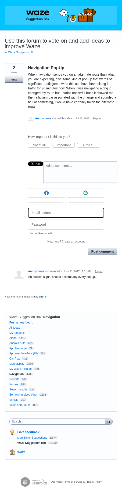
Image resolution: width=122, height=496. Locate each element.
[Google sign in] (85, 193)
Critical (91, 145)
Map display (16, 363)
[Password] (66, 225)
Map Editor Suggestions (32, 437)
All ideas (14, 327)
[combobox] (58, 421)
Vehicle (13, 399)
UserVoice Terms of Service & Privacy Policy (76, 481)
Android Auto (17, 343)
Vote (14, 79)
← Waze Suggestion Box (20, 52)
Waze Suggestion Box (25, 317)
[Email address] (66, 213)
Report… (98, 118)
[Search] (109, 421)
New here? (66, 241)
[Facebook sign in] (46, 193)
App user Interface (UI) (23, 353)
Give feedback (28, 432)
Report (99, 271)
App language (18, 348)
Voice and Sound (20, 405)
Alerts (13, 338)
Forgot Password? (40, 233)
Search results (18, 389)
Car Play (14, 358)
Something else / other (23, 394)
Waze (21, 452)
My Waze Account (20, 369)
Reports (14, 379)
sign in (43, 296)
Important (66, 145)
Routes (13, 384)
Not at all (41, 145)
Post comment (102, 251)
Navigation (51, 317)
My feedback (17, 332)
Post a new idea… (21, 322)
